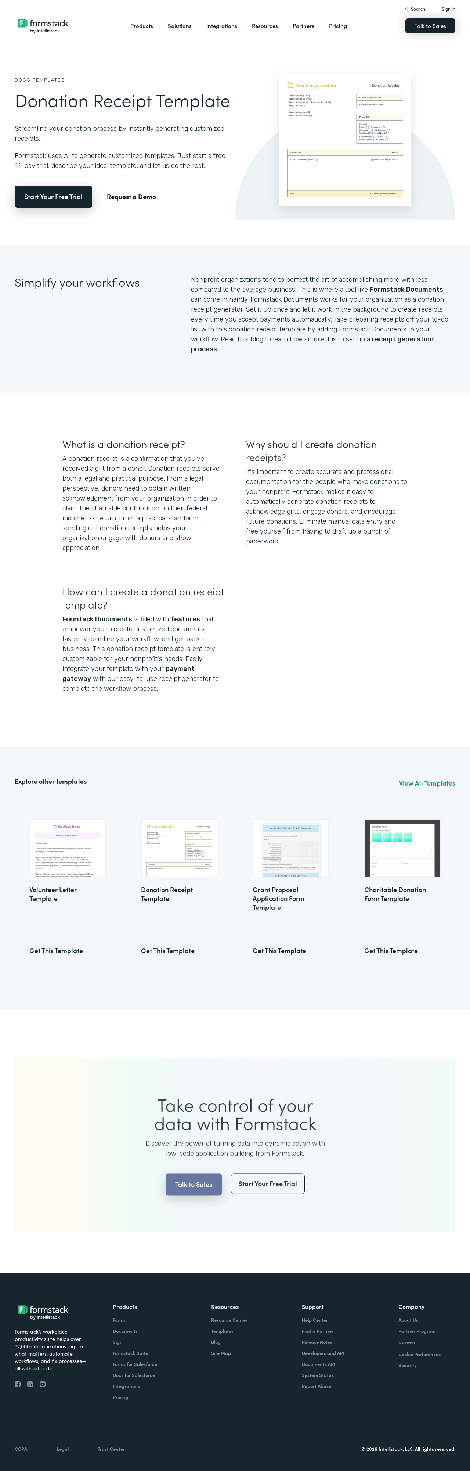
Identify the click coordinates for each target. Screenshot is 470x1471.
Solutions (180, 25)
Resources (265, 25)
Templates (49, 80)
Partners (303, 25)
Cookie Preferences (419, 1353)
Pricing (338, 25)
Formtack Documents (97, 619)
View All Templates (427, 783)
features (185, 619)
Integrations (221, 25)
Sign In (448, 9)
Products (141, 25)
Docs (23, 80)
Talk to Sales (430, 25)
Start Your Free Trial (53, 196)
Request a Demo (131, 196)
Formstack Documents (406, 290)
